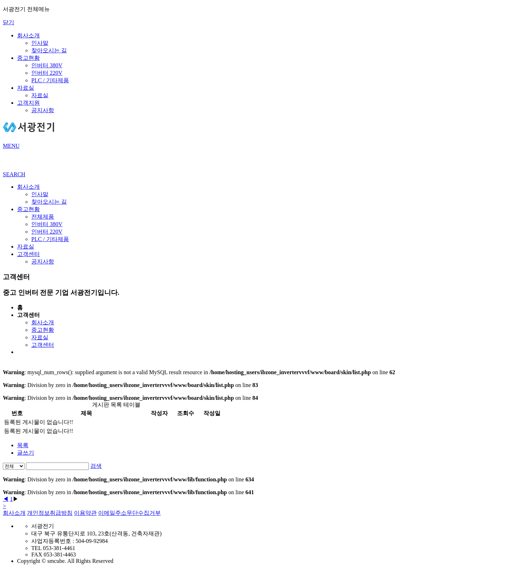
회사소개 (28, 35)
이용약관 (85, 513)
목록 (22, 445)
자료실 (25, 88)
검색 (96, 466)
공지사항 (42, 110)
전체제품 (42, 217)
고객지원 (28, 103)
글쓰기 (25, 453)
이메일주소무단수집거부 (129, 513)
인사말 (39, 43)
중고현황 (28, 58)
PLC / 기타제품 (50, 80)
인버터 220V (47, 73)
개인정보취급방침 (50, 513)
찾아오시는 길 (49, 50)
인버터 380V (47, 65)
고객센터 (28, 254)
